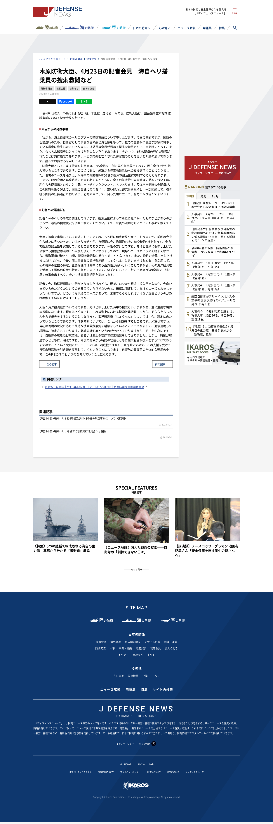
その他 (162, 27)
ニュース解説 (187, 27)
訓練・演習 (170, 642)
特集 (222, 27)
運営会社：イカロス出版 (69, 772)
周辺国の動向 (132, 642)
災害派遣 (101, 642)
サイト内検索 (163, 689)
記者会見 (155, 648)
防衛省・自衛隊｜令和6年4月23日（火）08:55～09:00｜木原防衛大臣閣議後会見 (94, 387)
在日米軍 (119, 676)
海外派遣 (115, 642)
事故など (138, 654)
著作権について (158, 772)
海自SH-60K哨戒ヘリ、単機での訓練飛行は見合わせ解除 (73, 431)
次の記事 (53, 364)
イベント (123, 654)
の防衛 (51, 27)
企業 (145, 676)
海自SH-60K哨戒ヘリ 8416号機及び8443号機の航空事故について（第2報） (83, 418)
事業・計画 (125, 648)
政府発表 (141, 648)
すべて (151, 654)
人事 (112, 648)
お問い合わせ (180, 772)
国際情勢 (133, 676)
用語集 (207, 27)
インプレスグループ (206, 772)
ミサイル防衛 (152, 642)
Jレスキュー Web (147, 764)
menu (234, 14)
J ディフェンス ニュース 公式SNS (136, 743)
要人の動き (171, 648)
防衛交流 (100, 648)
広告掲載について (100, 772)
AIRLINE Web (123, 764)
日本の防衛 (140, 27)
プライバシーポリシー (129, 772)
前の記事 (158, 364)
